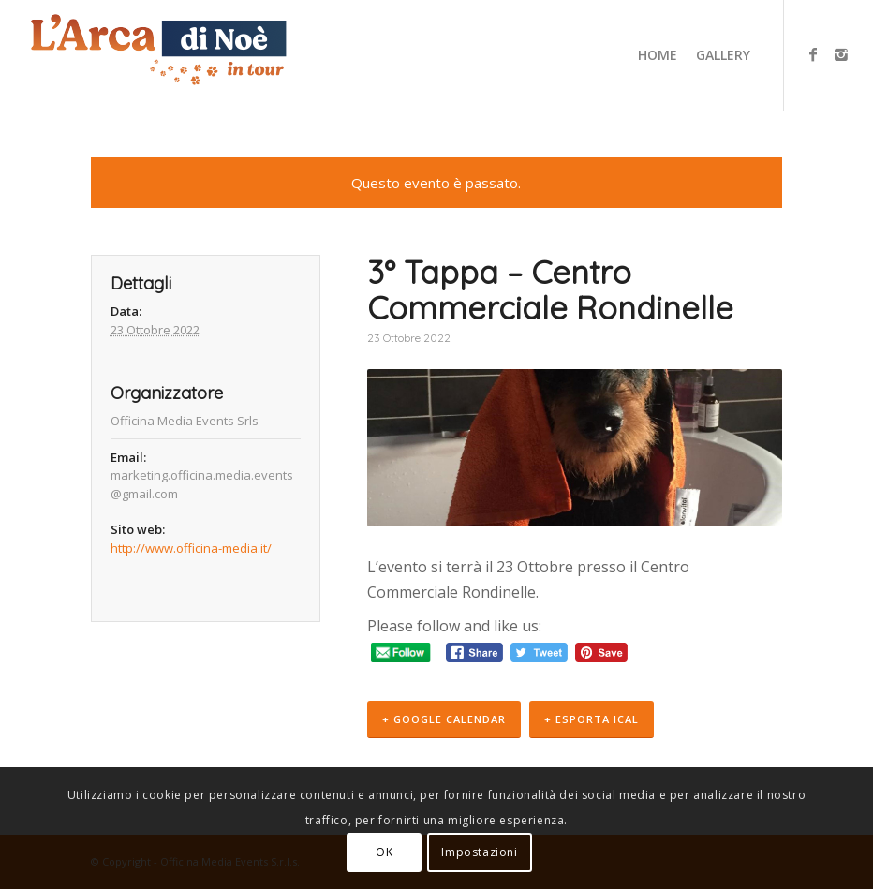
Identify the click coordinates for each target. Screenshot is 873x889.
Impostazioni (479, 852)
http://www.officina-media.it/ (191, 548)
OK (384, 852)
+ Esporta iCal (591, 719)
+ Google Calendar (444, 719)
